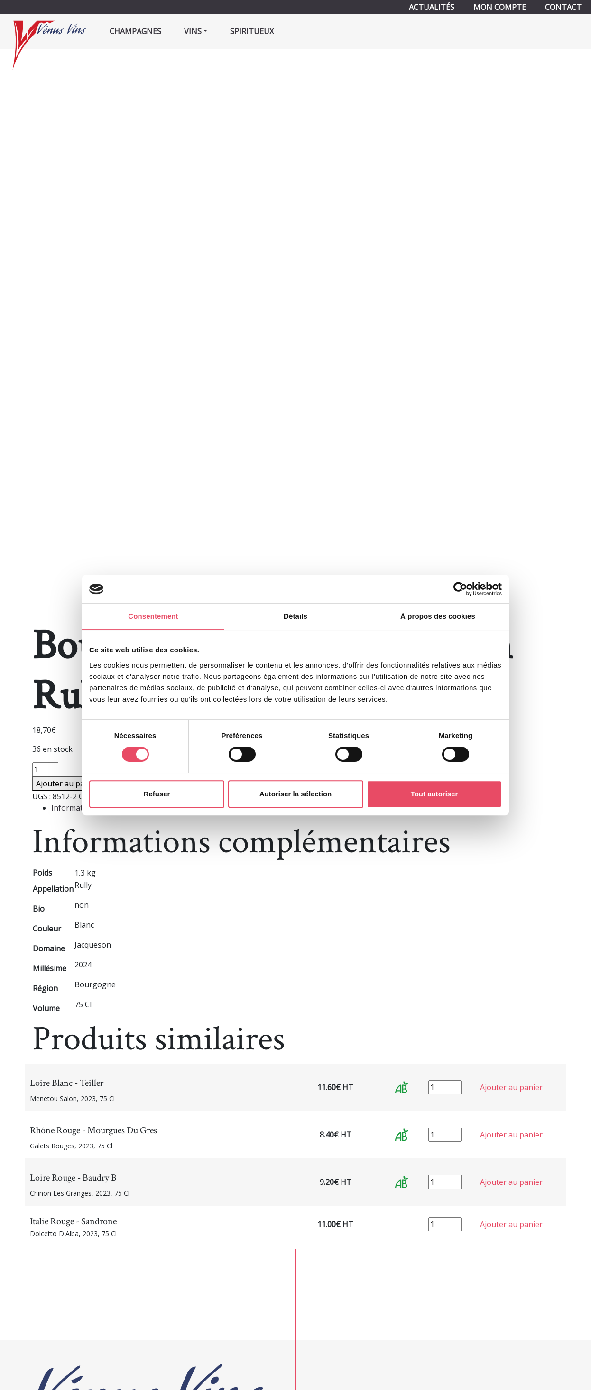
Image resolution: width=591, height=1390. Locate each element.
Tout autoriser (434, 794)
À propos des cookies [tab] (437, 616)
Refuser (157, 794)
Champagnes (135, 31)
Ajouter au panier (67, 783)
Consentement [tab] (153, 616)
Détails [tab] (295, 616)
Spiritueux (252, 31)
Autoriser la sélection (295, 794)
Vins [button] (193, 31)
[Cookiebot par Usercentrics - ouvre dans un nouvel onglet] (460, 589)
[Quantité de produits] (45, 769)
